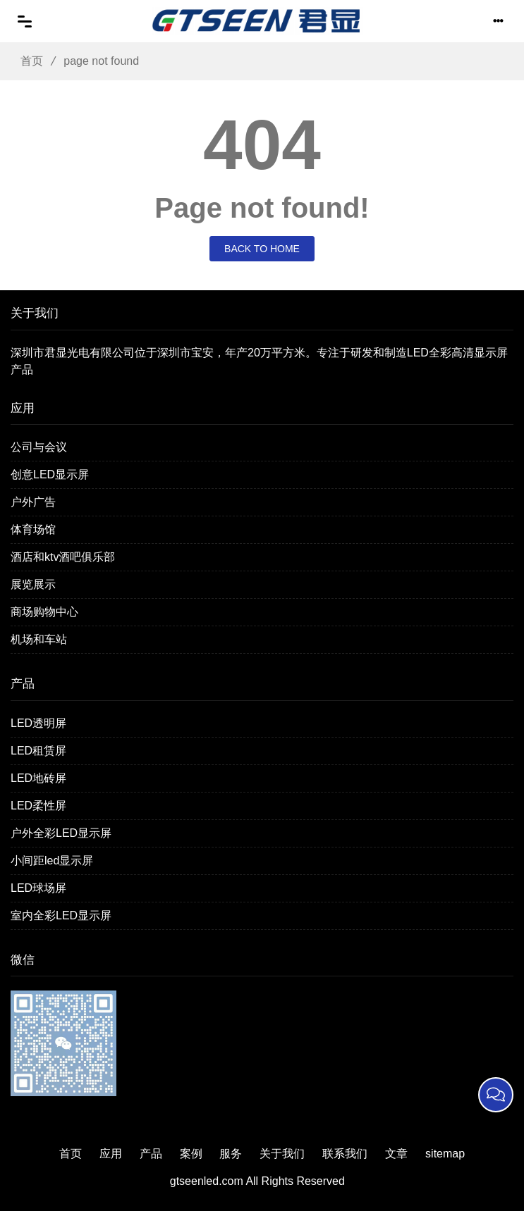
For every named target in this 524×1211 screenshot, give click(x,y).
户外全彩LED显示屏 (61, 833)
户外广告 (33, 502)
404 (262, 144)
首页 (27, 61)
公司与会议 (39, 447)
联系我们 (344, 1154)
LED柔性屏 (38, 806)
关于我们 (282, 1154)
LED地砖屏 (38, 778)
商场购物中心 (44, 612)
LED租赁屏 (38, 751)
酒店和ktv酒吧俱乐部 (63, 557)
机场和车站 (39, 639)
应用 (110, 1154)
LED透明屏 (38, 723)
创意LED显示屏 (50, 474)
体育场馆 (33, 529)
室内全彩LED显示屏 (61, 915)
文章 (396, 1154)
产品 (151, 1154)
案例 (191, 1154)
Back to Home (262, 248)
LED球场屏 (38, 888)
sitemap (445, 1154)
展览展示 (33, 584)
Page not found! (261, 207)
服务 (230, 1154)
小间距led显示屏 (52, 861)
